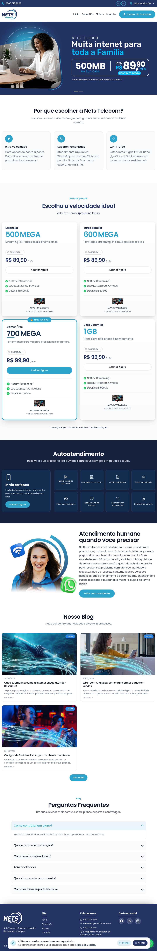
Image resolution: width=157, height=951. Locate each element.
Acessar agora (17, 504)
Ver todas (78, 777)
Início (76, 14)
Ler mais (9, 697)
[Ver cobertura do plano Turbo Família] (93, 252)
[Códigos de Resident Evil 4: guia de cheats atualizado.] (39, 726)
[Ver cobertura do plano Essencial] (14, 252)
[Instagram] (138, 921)
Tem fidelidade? (25, 867)
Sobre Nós (87, 14)
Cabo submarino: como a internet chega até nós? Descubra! (35, 684)
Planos (100, 14)
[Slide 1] (76, 91)
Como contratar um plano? (33, 826)
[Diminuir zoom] (123, 3)
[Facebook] (121, 921)
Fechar (124, 943)
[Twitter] (130, 921)
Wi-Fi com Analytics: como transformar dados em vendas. (113, 684)
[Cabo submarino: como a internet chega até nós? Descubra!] (39, 654)
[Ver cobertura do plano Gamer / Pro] (16, 352)
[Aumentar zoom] (118, 3)
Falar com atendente (97, 593)
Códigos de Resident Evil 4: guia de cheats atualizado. (37, 755)
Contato (111, 14)
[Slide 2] (81, 91)
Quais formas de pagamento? (35, 878)
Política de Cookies (85, 944)
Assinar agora (39, 269)
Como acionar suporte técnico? (36, 889)
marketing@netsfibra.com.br (95, 923)
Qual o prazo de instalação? (33, 845)
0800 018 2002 (88, 919)
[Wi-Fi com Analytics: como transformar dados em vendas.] (117, 654)
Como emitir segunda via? (32, 856)
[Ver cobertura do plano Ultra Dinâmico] (93, 349)
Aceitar (140, 943)
